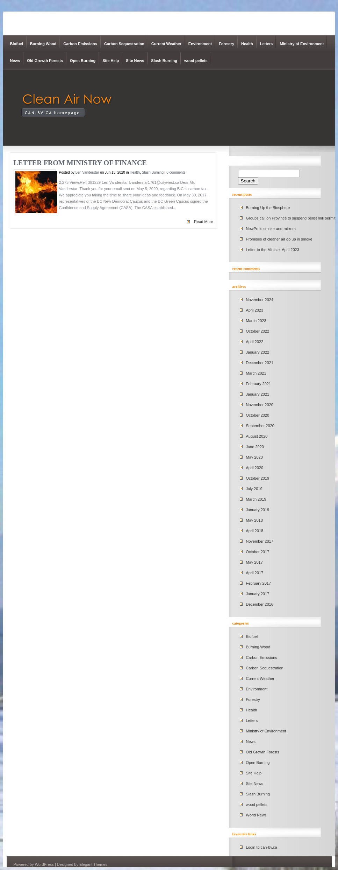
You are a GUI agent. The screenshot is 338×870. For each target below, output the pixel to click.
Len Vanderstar (87, 172)
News (15, 60)
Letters (266, 44)
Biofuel (16, 44)
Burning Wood (43, 44)
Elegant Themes (93, 864)
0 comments (175, 172)
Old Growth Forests (45, 60)
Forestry (226, 44)
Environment (200, 44)
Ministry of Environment (302, 44)
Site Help (110, 60)
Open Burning (82, 60)
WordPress (44, 864)
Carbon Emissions (80, 44)
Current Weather (166, 44)
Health (247, 44)
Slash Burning (164, 60)
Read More (203, 222)
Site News (135, 60)
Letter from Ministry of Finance (80, 163)
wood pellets (196, 60)
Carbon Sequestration (124, 44)
